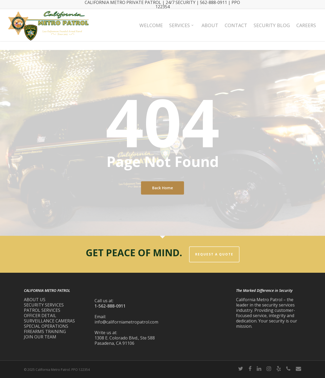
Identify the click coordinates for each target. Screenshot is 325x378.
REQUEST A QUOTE (214, 254)
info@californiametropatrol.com (126, 322)
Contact (236, 29)
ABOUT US (34, 300)
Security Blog (272, 29)
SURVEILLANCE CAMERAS (49, 321)
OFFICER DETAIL (40, 315)
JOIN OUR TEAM (40, 337)
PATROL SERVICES (42, 310)
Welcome (151, 29)
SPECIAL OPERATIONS (46, 326)
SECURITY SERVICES (44, 305)
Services (181, 29)
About (210, 29)
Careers (306, 29)
